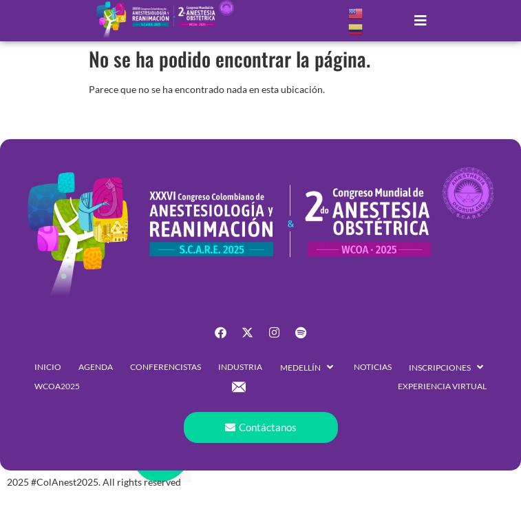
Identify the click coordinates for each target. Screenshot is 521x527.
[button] (421, 20)
